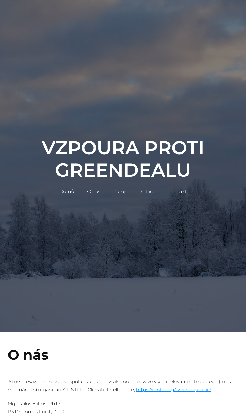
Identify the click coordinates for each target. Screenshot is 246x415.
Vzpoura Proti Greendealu (123, 159)
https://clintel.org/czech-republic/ (173, 389)
